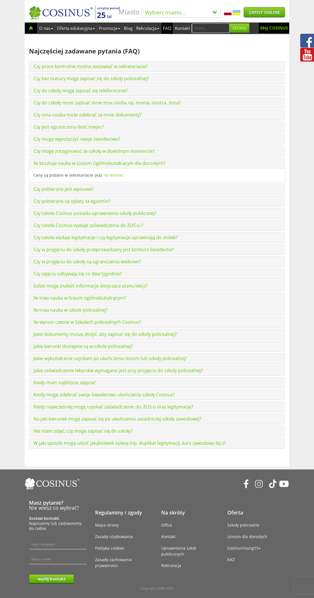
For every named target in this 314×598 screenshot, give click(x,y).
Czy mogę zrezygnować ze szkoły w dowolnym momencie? (94, 151)
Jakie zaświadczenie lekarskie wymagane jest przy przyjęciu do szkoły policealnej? (118, 370)
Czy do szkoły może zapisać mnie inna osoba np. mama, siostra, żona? (107, 103)
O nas (46, 28)
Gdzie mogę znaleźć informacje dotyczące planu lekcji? (90, 286)
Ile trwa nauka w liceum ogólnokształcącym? (79, 298)
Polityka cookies (109, 548)
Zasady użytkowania (114, 536)
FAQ (167, 28)
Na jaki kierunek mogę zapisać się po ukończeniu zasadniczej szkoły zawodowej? (117, 419)
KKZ (231, 559)
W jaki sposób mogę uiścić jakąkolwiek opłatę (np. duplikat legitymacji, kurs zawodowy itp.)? (129, 443)
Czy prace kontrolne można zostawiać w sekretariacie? (90, 66)
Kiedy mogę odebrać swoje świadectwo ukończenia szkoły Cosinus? (104, 395)
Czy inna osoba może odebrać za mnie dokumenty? (87, 115)
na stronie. (114, 175)
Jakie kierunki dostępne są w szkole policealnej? (83, 346)
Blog (128, 28)
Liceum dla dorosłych (247, 536)
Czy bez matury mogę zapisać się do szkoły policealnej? (91, 78)
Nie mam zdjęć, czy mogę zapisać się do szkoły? (83, 431)
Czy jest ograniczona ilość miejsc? (68, 127)
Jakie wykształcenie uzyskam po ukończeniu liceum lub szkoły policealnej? (110, 358)
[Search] (210, 28)
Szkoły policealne (243, 525)
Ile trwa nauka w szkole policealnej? (70, 310)
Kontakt (182, 28)
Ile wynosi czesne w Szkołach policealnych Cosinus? (87, 322)
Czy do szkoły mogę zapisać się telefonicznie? (80, 90)
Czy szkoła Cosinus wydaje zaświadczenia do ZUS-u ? (88, 225)
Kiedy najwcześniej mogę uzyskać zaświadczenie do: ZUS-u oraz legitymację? (113, 407)
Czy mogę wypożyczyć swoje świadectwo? (76, 139)
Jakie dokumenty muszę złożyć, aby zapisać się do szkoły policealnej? (105, 334)
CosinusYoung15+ (244, 548)
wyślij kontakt (52, 578)
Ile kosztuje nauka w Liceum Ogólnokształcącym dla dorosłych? (99, 163)
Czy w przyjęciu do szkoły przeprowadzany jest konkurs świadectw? (103, 249)
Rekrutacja (147, 28)
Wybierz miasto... (181, 12)
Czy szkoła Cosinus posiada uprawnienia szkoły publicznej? (94, 213)
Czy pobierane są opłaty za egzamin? (71, 201)
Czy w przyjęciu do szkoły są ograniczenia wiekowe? (87, 261)
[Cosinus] (61, 13)
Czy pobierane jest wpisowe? (63, 189)
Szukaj (239, 28)
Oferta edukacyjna (76, 28)
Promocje (109, 28)
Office (166, 525)
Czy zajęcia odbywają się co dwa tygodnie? (77, 274)
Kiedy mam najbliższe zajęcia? (64, 382)
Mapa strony (107, 525)
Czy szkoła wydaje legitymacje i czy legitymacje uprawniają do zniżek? (105, 237)
